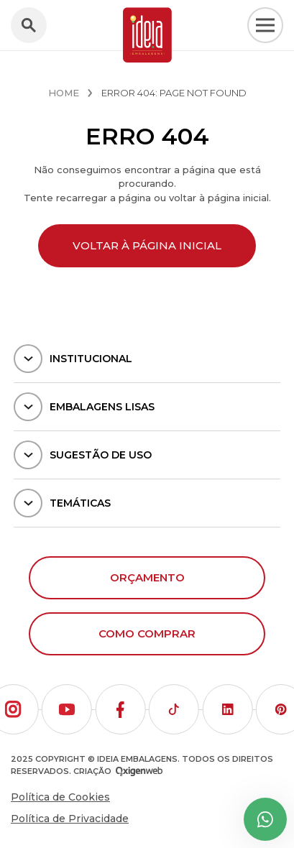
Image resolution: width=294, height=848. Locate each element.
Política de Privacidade (70, 818)
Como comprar (147, 633)
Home (63, 92)
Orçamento (147, 577)
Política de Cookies (60, 797)
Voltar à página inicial (147, 245)
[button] (67, 709)
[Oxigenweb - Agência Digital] (139, 771)
